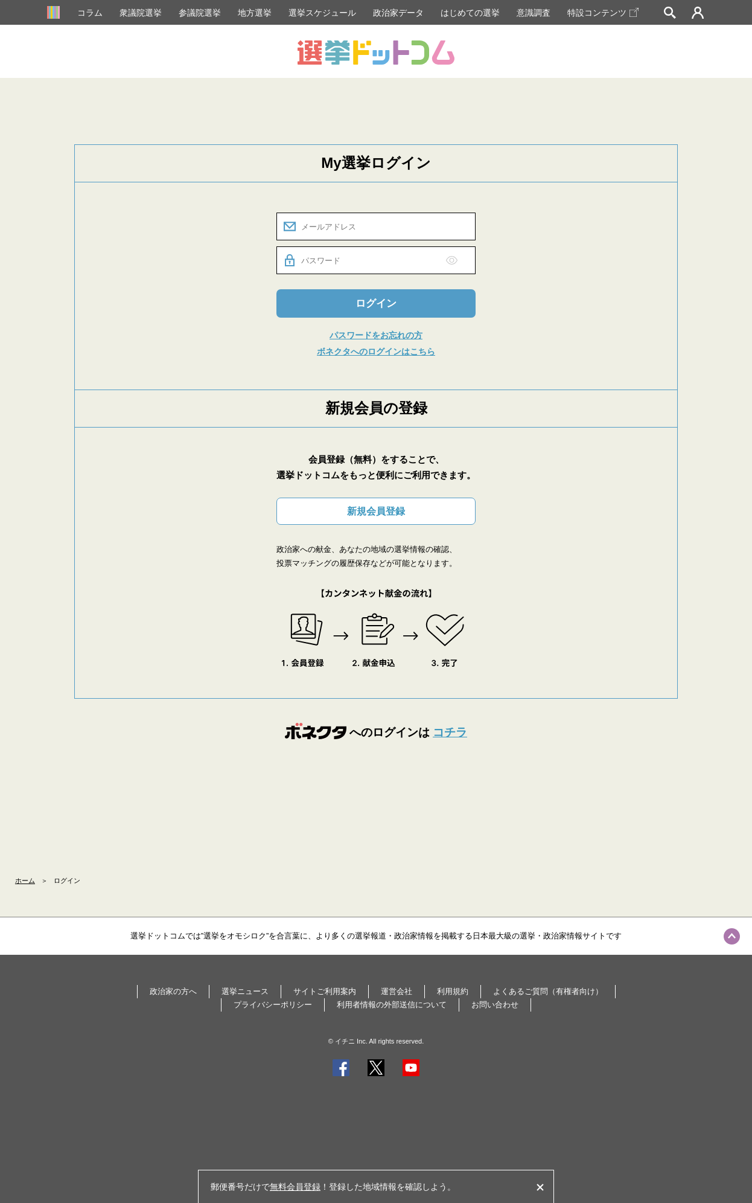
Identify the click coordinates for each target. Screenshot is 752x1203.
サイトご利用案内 (324, 991)
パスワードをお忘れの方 (376, 335)
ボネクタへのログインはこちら (376, 351)
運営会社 (396, 991)
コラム (90, 13)
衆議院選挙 (140, 13)
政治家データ (398, 13)
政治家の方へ (173, 991)
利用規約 (452, 991)
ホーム (25, 880)
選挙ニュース (245, 991)
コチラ (450, 732)
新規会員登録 (376, 511)
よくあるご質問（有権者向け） (548, 991)
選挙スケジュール (322, 13)
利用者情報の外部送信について (392, 1004)
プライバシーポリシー (273, 1004)
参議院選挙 (200, 13)
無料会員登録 (295, 1187)
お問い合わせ (494, 1004)
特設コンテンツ (603, 13)
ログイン (376, 303)
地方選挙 (255, 13)
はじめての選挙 (470, 13)
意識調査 (533, 13)
